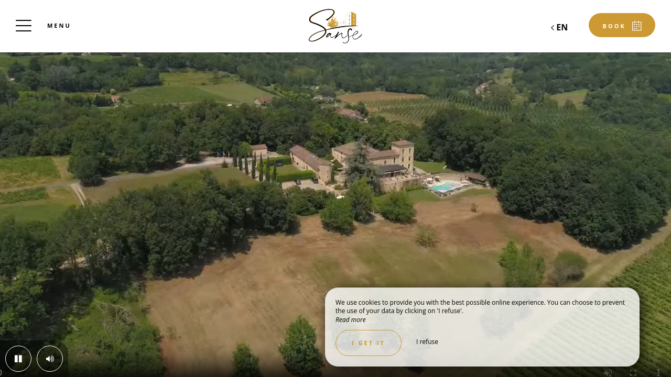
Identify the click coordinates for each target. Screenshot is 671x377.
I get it (368, 343)
